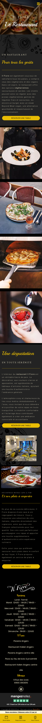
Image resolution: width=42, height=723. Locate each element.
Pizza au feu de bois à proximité (21, 658)
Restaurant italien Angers (21, 647)
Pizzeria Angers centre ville (21, 652)
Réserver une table (21, 118)
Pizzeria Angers (21, 641)
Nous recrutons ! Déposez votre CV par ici (21, 712)
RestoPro (36, 709)
